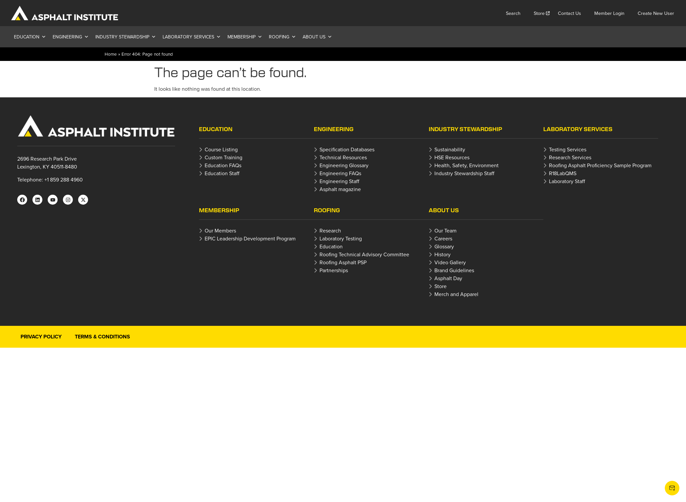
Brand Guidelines (454, 270)
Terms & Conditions (102, 336)
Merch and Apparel (456, 294)
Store (539, 13)
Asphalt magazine (340, 189)
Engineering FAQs (340, 173)
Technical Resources (343, 157)
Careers (443, 238)
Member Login (609, 13)
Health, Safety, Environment (466, 165)
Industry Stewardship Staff (464, 173)
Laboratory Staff (567, 181)
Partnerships (333, 270)
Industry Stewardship (125, 36)
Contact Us (569, 13)
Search (513, 13)
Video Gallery (450, 262)
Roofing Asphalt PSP (343, 262)
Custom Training (223, 157)
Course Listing (221, 149)
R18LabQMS (562, 173)
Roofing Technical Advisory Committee (364, 254)
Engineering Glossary (343, 165)
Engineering (71, 36)
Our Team (445, 230)
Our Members (220, 230)
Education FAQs (223, 165)
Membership (244, 36)
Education (30, 36)
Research (330, 230)
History (442, 254)
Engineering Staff (339, 181)
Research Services (570, 157)
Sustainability (449, 149)
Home (111, 54)
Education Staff (222, 173)
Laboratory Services (192, 36)
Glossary (444, 246)
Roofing (282, 36)
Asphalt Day (448, 278)
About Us (317, 36)
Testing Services (567, 149)
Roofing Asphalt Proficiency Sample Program (600, 165)
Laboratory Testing (340, 238)
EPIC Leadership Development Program (250, 238)
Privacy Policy (41, 336)
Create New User (656, 13)
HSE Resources (451, 157)
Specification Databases (346, 149)
